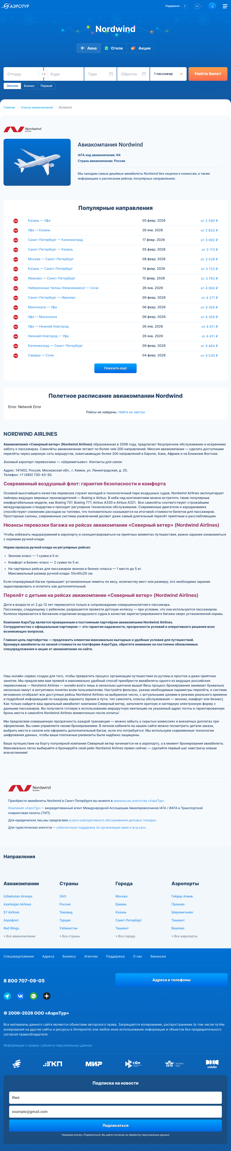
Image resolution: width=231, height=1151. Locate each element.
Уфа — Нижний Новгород (48, 326)
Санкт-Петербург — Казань (50, 249)
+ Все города (125, 936)
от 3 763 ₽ (209, 278)
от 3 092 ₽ (209, 240)
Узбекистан (69, 928)
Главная (9, 107)
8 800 (24, 981)
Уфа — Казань (39, 230)
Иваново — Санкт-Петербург (51, 278)
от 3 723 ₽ (209, 269)
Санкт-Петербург (129, 920)
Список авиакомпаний (37, 107)
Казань (121, 912)
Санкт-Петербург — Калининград (55, 240)
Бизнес (29, 86)
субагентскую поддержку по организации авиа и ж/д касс (101, 828)
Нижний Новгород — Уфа (48, 336)
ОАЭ (63, 896)
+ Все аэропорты (185, 936)
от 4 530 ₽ (209, 355)
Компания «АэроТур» (24, 808)
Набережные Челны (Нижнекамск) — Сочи (63, 288)
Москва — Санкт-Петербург (51, 259)
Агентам (91, 956)
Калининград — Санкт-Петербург (55, 346)
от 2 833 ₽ (209, 230)
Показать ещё (115, 368)
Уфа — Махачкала (42, 317)
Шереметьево (182, 912)
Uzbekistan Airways (18, 896)
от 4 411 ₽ (210, 326)
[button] (177, 6)
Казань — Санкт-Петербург (50, 269)
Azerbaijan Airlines (17, 904)
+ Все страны (70, 936)
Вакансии (158, 956)
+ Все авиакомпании (19, 936)
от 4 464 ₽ (209, 346)
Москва (121, 896)
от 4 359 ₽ (209, 307)
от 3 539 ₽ (209, 259)
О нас (137, 956)
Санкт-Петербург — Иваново (51, 298)
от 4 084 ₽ (209, 288)
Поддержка (115, 956)
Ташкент (122, 928)
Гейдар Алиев (182, 896)
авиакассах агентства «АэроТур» (138, 801)
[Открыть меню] (225, 6)
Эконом (12, 86)
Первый (46, 86)
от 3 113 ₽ (210, 249)
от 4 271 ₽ (209, 298)
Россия (65, 904)
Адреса (48, 956)
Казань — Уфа (39, 221)
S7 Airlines (11, 912)
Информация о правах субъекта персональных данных (48, 1045)
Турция (65, 920)
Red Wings (11, 928)
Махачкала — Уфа (42, 307)
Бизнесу (69, 956)
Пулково (178, 904)
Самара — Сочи (41, 355)
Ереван (121, 904)
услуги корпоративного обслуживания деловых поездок (112, 820)
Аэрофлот (11, 920)
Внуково (178, 928)
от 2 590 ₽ (209, 221)
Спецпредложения (19, 956)
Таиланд (66, 912)
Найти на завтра (131, 412)
